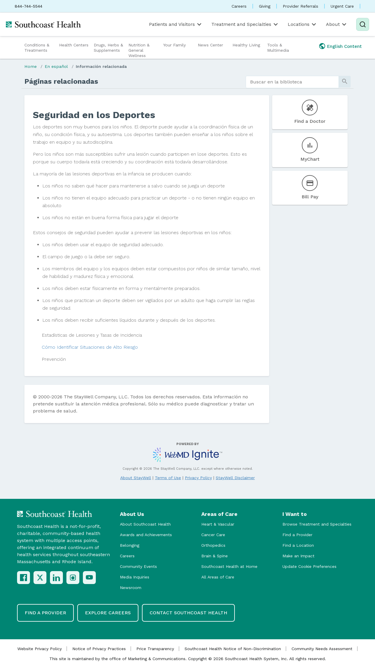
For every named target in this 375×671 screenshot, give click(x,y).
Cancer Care (213, 534)
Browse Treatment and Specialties (316, 524)
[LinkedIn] (56, 577)
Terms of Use (168, 477)
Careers (239, 6)
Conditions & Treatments (36, 48)
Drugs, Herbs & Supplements (108, 48)
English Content (344, 46)
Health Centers (73, 45)
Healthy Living (246, 45)
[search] (292, 82)
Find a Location (298, 545)
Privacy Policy (198, 477)
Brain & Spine (214, 555)
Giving (264, 6)
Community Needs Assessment (322, 648)
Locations (302, 24)
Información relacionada (101, 66)
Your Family (174, 45)
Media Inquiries (134, 577)
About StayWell (135, 477)
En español (56, 66)
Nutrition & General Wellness (139, 50)
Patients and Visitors (175, 24)
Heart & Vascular (217, 524)
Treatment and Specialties (245, 24)
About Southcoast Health (145, 524)
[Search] (362, 24)
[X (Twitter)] (40, 577)
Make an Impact (298, 555)
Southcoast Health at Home (229, 566)
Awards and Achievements (146, 534)
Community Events (138, 566)
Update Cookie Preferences (309, 566)
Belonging (129, 545)
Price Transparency (155, 648)
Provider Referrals (300, 6)
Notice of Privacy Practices (99, 648)
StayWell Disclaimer (235, 477)
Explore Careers (108, 612)
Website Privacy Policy (39, 648)
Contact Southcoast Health (188, 612)
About (336, 24)
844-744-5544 (28, 6)
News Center (210, 45)
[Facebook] (23, 577)
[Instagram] (72, 577)
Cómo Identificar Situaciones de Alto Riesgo (90, 347)
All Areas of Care (217, 577)
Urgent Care (342, 6)
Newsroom (130, 587)
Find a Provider (297, 534)
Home (30, 66)
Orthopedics (213, 545)
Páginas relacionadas (61, 81)
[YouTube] (89, 577)
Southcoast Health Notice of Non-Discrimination (233, 648)
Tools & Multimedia (278, 48)
